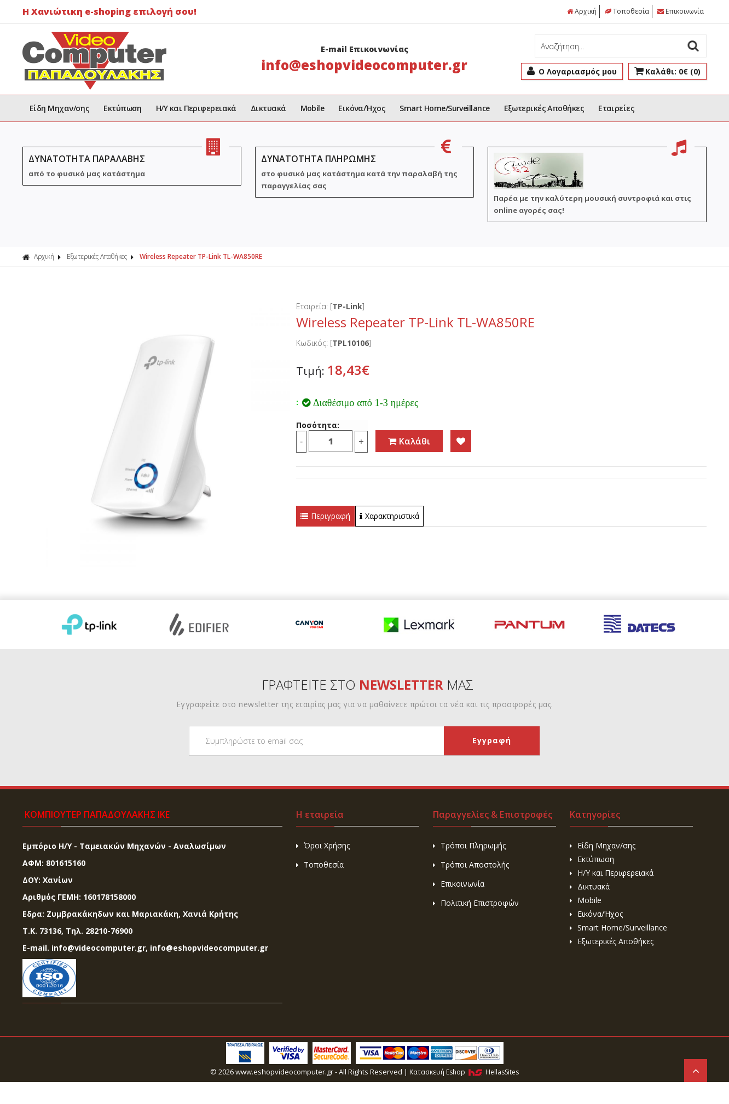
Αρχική (582, 11)
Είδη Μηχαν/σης (59, 108)
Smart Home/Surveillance (444, 108)
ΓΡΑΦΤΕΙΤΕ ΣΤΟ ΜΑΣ (367, 684)
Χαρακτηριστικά (389, 516)
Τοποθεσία (627, 11)
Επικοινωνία (680, 11)
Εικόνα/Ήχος (361, 108)
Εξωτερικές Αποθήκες (544, 108)
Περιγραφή (325, 516)
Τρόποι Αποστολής (471, 864)
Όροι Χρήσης (323, 845)
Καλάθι (409, 441)
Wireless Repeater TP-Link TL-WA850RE (201, 256)
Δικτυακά (268, 108)
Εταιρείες (616, 108)
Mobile (312, 108)
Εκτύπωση (122, 108)
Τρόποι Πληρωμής (469, 845)
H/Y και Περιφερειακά (196, 108)
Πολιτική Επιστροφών (476, 903)
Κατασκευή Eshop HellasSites (464, 1072)
